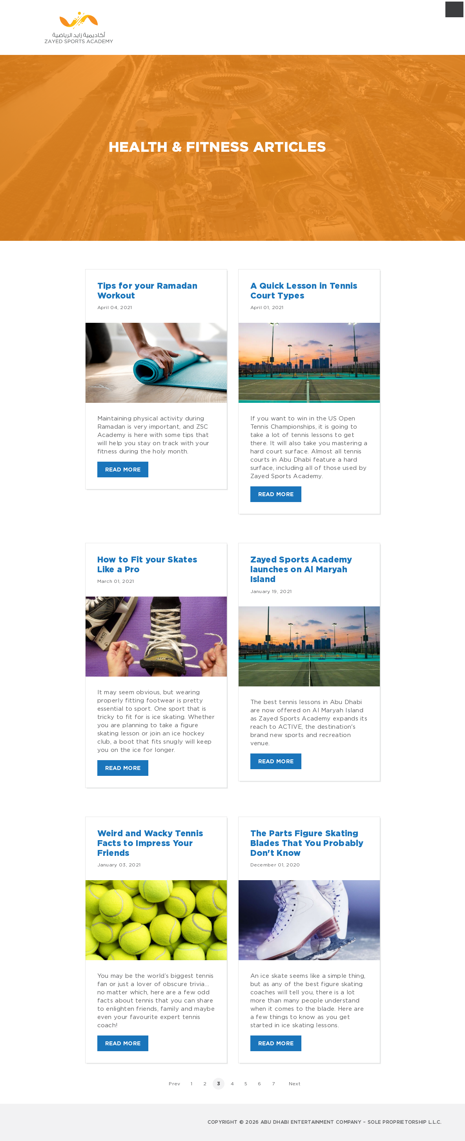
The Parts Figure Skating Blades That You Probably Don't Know (307, 843)
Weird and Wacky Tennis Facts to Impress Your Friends (150, 843)
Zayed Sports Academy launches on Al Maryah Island (301, 570)
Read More (123, 469)
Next (295, 1083)
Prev (174, 1083)
